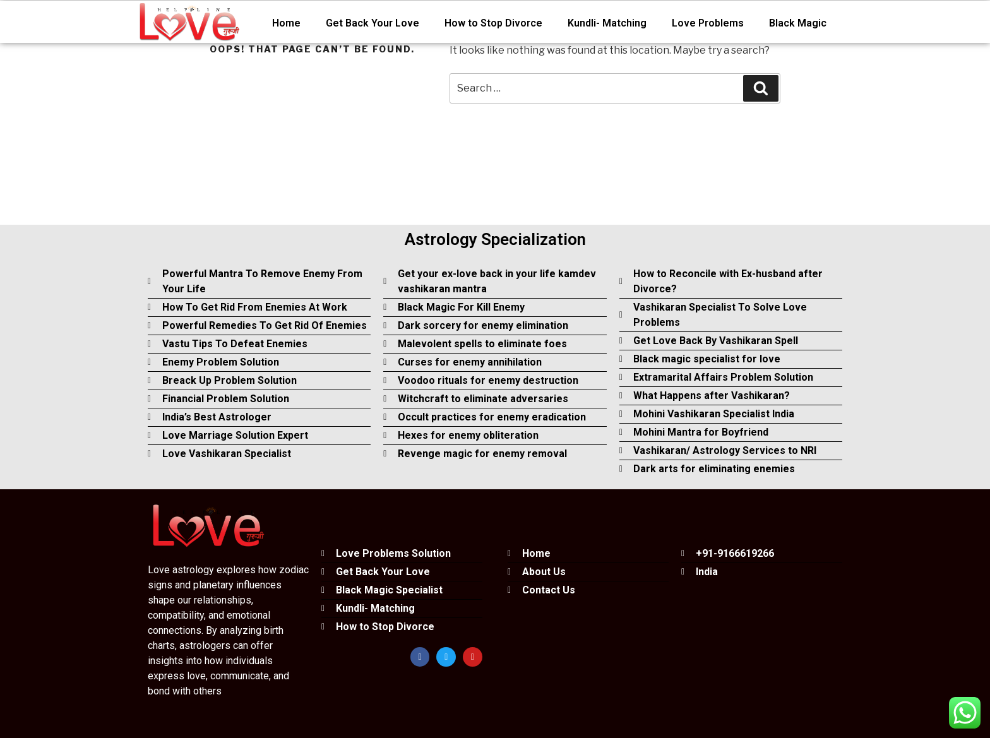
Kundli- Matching (607, 23)
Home (286, 23)
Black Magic (797, 23)
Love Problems (708, 23)
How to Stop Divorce (493, 23)
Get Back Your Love (372, 23)
